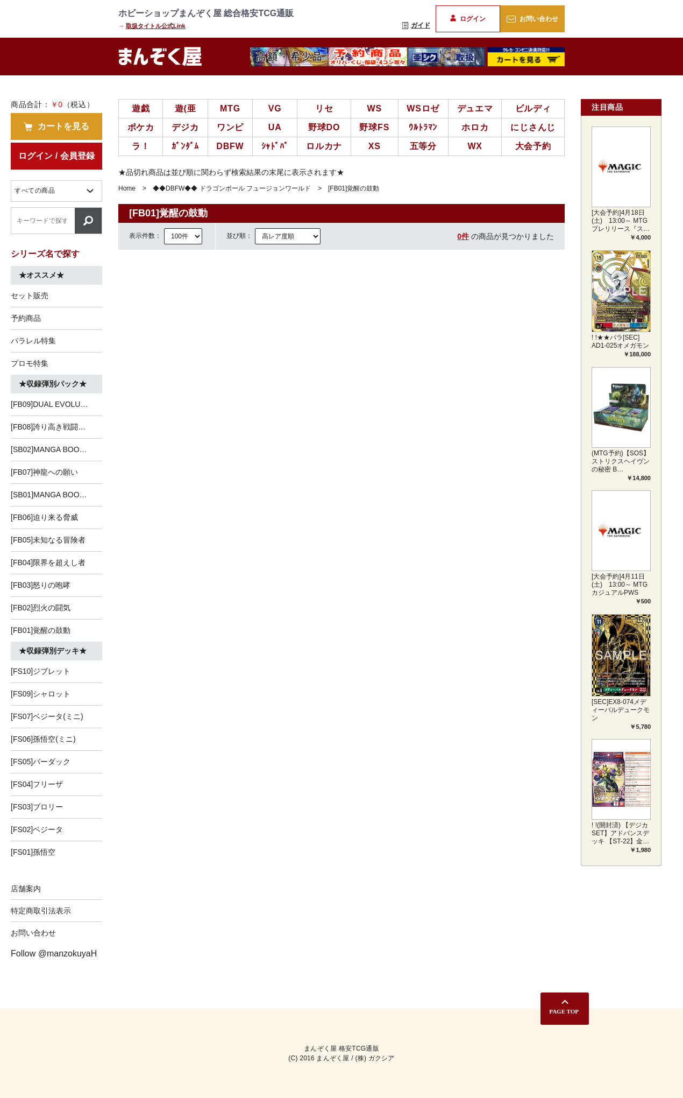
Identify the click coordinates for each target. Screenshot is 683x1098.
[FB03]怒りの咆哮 (40, 585)
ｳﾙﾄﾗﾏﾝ (423, 127)
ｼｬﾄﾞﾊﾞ (275, 146)
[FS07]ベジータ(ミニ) (47, 716)
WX (474, 146)
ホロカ (474, 127)
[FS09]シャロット (40, 693)
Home (127, 188)
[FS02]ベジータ (37, 829)
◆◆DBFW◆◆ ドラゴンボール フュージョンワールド (232, 188)
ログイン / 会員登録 (56, 155)
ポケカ (140, 127)
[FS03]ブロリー (37, 807)
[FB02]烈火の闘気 (40, 607)
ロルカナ (324, 146)
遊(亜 (185, 108)
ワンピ (230, 127)
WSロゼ (423, 108)
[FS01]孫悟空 (33, 852)
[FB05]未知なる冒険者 (48, 540)
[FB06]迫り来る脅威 (44, 517)
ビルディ (533, 108)
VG (275, 108)
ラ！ (141, 146)
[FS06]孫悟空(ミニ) (43, 739)
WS (374, 108)
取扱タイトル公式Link (156, 26)
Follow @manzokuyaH (54, 953)
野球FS (374, 127)
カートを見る (56, 126)
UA (275, 127)
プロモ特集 (29, 363)
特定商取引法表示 (41, 910)
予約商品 (26, 318)
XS (374, 146)
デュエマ (475, 108)
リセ (324, 108)
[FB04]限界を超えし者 (48, 562)
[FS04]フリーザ (37, 784)
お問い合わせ (532, 19)
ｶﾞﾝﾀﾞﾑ (185, 146)
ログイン (467, 19)
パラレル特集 (33, 340)
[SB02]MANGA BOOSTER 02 (56, 449)
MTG (230, 108)
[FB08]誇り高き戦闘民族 (52, 427)
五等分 (423, 146)
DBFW (230, 146)
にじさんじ (533, 127)
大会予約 (533, 146)
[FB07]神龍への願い (44, 472)
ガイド (416, 25)
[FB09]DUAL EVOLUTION (54, 404)
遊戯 (141, 108)
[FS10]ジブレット (40, 671)
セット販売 (29, 295)
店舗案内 (26, 888)
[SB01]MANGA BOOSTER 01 (56, 494)
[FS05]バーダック (40, 761)
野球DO (324, 127)
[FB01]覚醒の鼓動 (40, 630)
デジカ (185, 127)
